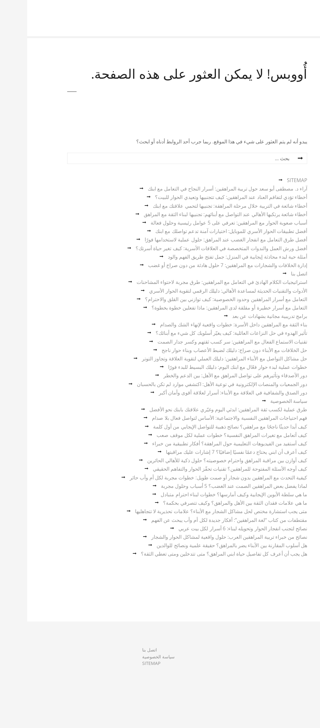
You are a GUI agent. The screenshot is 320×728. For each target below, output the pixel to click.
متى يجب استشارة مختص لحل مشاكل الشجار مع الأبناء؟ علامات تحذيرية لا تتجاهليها (194, 511)
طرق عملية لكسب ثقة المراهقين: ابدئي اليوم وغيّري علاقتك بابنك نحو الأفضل (201, 409)
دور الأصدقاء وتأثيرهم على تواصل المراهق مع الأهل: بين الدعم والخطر (208, 375)
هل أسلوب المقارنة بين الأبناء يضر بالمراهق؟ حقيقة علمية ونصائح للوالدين (204, 545)
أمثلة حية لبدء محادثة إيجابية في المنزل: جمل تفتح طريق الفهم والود (210, 256)
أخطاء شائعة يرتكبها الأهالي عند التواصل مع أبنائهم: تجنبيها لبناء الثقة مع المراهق (198, 214)
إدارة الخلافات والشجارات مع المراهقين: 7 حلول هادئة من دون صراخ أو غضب (200, 265)
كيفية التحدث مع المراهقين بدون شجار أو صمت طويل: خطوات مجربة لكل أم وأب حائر (191, 477)
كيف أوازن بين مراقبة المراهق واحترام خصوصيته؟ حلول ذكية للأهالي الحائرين (200, 460)
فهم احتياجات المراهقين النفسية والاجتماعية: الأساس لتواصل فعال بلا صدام (202, 417)
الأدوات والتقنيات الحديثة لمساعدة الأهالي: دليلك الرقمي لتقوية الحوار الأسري (201, 290)
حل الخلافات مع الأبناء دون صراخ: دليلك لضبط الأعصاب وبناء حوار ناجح (207, 350)
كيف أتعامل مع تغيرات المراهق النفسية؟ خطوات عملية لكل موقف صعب (204, 435)
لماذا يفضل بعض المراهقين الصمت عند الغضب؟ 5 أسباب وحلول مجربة (207, 486)
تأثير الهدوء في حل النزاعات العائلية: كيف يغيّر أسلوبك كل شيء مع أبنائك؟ (204, 332)
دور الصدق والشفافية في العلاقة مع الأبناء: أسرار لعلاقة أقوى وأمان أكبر (206, 392)
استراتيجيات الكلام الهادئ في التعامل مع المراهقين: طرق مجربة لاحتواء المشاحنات (194, 282)
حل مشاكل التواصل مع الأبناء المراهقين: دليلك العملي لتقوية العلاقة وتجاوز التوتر (197, 358)
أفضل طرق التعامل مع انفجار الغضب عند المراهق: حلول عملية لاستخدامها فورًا (199, 239)
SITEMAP (270, 180)
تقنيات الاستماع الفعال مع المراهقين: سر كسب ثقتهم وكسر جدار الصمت (205, 341)
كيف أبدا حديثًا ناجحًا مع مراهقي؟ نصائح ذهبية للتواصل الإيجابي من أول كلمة (203, 426)
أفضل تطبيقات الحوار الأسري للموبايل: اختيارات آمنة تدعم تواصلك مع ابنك (204, 231)
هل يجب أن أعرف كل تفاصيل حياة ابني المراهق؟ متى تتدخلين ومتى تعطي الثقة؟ (197, 553)
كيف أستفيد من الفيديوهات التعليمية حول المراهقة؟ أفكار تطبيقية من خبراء (202, 443)
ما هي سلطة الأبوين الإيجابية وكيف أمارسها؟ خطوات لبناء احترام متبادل (206, 494)
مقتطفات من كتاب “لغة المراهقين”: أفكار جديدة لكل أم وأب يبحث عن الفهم (202, 520)
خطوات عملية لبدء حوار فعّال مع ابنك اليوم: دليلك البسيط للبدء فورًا (210, 367)
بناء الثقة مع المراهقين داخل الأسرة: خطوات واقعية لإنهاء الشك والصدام (206, 324)
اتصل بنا (272, 273)
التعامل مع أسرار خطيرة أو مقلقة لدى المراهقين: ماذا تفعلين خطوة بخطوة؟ (202, 307)
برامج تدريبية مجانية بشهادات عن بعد (242, 316)
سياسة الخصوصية (261, 401)
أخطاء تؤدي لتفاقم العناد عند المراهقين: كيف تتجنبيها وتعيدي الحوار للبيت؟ (204, 197)
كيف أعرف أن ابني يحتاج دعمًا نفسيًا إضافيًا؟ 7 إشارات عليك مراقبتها (209, 451)
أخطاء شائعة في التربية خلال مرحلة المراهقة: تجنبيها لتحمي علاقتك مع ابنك (203, 205)
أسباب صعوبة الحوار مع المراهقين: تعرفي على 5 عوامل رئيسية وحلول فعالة (201, 222)
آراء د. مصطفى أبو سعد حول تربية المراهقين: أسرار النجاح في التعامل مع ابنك (200, 188)
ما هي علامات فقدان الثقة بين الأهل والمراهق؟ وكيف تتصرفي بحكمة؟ (208, 502)
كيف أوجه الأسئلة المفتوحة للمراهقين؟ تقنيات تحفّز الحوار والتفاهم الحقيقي (203, 468)
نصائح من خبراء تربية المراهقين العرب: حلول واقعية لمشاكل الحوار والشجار (202, 536)
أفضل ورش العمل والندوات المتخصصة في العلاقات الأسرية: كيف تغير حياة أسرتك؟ (194, 248)
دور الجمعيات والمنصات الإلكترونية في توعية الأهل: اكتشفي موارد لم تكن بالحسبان (195, 384)
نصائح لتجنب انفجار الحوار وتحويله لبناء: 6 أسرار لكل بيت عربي (215, 528)
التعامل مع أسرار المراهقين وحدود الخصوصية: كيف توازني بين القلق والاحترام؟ (199, 299)
